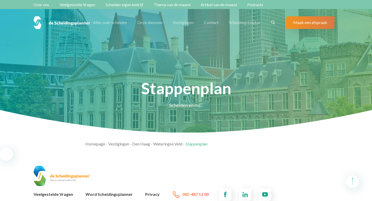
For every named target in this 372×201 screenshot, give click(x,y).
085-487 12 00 (190, 194)
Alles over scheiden (110, 22)
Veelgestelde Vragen (77, 4)
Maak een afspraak (310, 22)
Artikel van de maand (219, 4)
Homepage (95, 143)
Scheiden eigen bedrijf (124, 4)
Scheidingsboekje (244, 22)
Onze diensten (149, 22)
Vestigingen (183, 22)
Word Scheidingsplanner (109, 194)
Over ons (41, 4)
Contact (211, 22)
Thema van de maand (172, 4)
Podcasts (255, 4)
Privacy (152, 194)
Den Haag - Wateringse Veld (157, 143)
